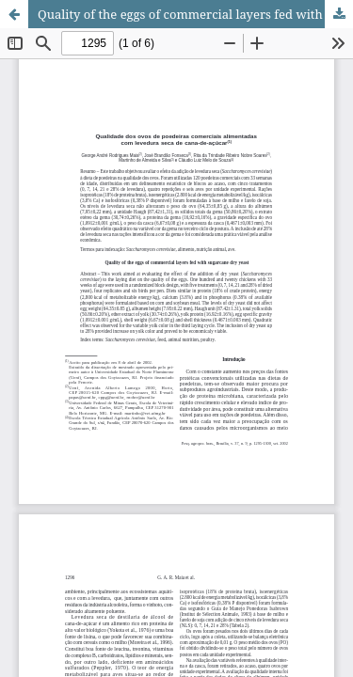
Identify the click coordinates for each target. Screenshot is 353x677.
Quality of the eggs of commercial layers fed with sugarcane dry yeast (195, 14)
